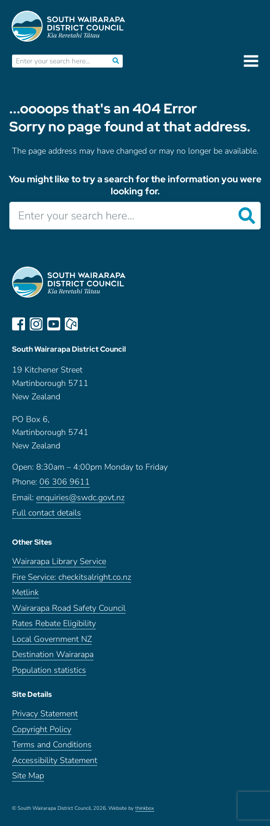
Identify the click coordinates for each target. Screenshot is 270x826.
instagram (36, 323)
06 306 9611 (64, 482)
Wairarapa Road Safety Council (69, 608)
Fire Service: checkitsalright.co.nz (71, 577)
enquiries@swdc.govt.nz (80, 497)
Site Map (28, 775)
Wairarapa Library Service (59, 561)
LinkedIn (88, 323)
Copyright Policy (41, 729)
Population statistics (49, 670)
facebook (18, 323)
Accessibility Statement (54, 760)
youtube (53, 323)
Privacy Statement (45, 713)
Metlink (25, 592)
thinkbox (144, 808)
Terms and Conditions (52, 744)
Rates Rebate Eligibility (54, 623)
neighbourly (71, 323)
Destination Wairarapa (53, 654)
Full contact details (46, 513)
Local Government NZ (52, 639)
